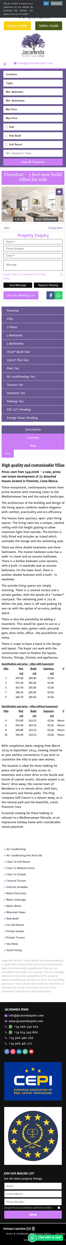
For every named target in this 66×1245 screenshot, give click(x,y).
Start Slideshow (45, 219)
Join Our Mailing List (21, 295)
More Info (56, 3)
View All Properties (33, 162)
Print (7, 453)
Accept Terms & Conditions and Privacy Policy (24, 276)
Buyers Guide (17, 26)
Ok (46, 3)
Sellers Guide (48, 26)
